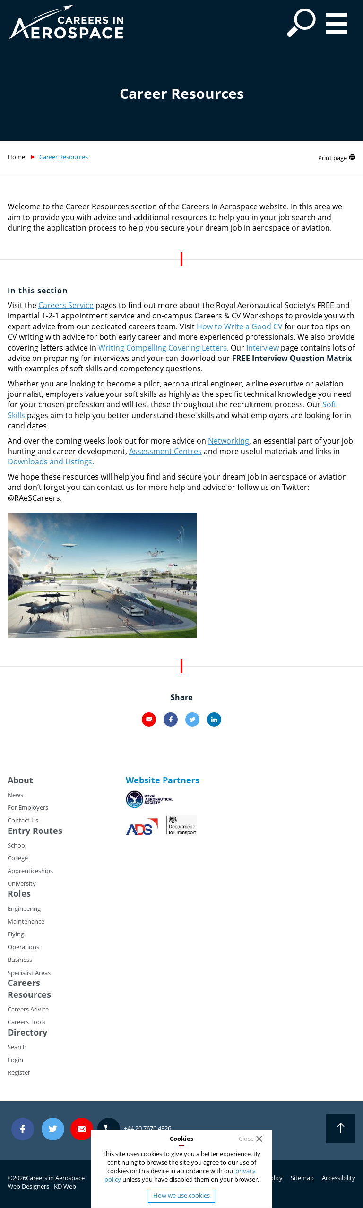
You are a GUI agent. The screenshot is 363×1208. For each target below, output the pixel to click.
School (17, 845)
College (18, 858)
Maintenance (26, 921)
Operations (23, 946)
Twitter (192, 719)
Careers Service (66, 305)
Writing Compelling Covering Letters (162, 348)
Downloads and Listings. (51, 461)
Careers (24, 982)
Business (20, 959)
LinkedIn (214, 719)
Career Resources (63, 157)
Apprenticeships (30, 870)
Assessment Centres (165, 451)
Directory (27, 1032)
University (22, 883)
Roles (19, 893)
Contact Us (23, 820)
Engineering (24, 908)
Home (16, 157)
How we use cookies (181, 1195)
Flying (16, 934)
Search (17, 1047)
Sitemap (302, 1178)
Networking (228, 441)
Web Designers (28, 1186)
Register (19, 1072)
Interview (262, 348)
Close (246, 1139)
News (15, 794)
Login (15, 1059)
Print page (332, 158)
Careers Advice (28, 1009)
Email (149, 719)
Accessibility (338, 1178)
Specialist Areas (29, 972)
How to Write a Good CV (240, 326)
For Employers (28, 807)
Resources (29, 994)
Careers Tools (26, 1022)
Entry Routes (35, 830)
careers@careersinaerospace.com (81, 1128)
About (20, 780)
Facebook (171, 719)
